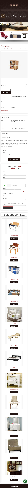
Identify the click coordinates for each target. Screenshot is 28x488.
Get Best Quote (14, 238)
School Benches (14, 235)
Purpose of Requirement (8, 193)
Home (5, 48)
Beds (14, 367)
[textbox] (16, 90)
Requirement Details (7, 201)
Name (4, 171)
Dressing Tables (14, 433)
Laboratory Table (14, 279)
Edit (24, 89)
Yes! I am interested (14, 159)
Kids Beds (14, 323)
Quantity (4, 188)
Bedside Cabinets (14, 389)
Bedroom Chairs (14, 411)
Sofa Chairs (14, 455)
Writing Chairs (14, 257)
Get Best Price (6, 92)
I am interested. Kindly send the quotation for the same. (14, 204)
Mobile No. (5, 182)
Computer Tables (14, 301)
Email (4, 177)
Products (8, 48)
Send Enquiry (14, 486)
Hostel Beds (14, 345)
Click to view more (4, 110)
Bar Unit (14, 476)
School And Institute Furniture (16, 48)
